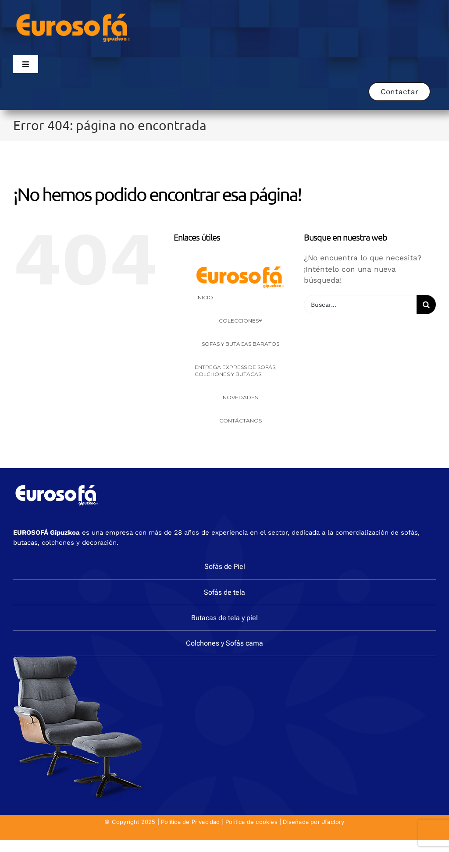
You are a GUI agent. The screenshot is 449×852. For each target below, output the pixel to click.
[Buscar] (426, 304)
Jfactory (333, 821)
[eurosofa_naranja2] (73, 12)
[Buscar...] (360, 304)
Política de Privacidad (190, 821)
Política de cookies (251, 821)
